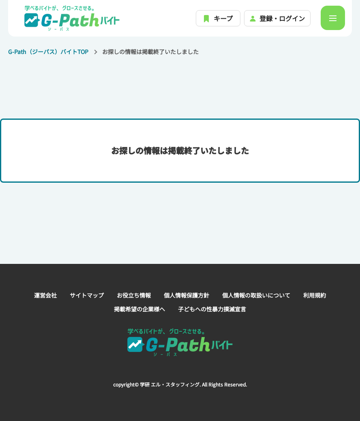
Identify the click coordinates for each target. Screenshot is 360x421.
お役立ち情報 (134, 295)
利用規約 (314, 295)
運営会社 (45, 295)
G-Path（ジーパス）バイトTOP (48, 51)
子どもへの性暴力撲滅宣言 (212, 309)
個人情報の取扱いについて (256, 295)
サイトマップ (87, 295)
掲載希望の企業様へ (139, 309)
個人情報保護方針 (186, 295)
